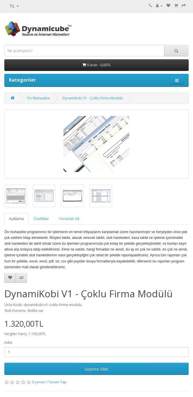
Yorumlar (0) (69, 218)
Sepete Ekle (96, 369)
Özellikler (41, 218)
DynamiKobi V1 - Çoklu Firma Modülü (92, 98)
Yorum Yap (57, 382)
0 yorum (38, 382)
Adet (8, 342)
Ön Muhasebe (38, 98)
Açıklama (16, 218)
